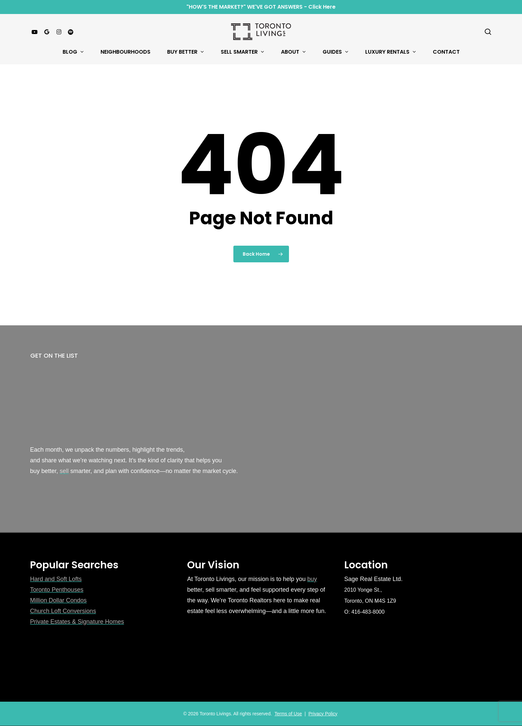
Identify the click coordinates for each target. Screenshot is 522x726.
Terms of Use (288, 713)
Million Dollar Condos (58, 600)
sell (64, 471)
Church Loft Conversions (63, 611)
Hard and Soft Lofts (56, 579)
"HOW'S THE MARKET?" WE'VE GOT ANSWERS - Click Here (261, 7)
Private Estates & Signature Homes (77, 621)
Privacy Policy (322, 713)
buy (312, 579)
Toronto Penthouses (56, 589)
